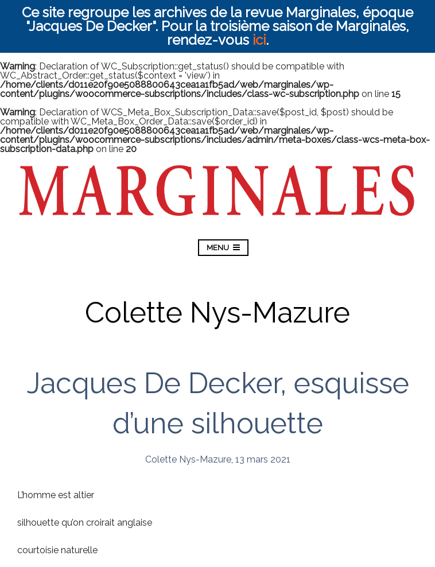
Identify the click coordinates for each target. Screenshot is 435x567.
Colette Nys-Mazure (188, 459)
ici (259, 40)
